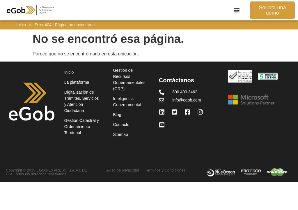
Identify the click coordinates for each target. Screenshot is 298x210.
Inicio (21, 24)
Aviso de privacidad (122, 170)
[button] (236, 10)
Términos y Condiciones (165, 170)
